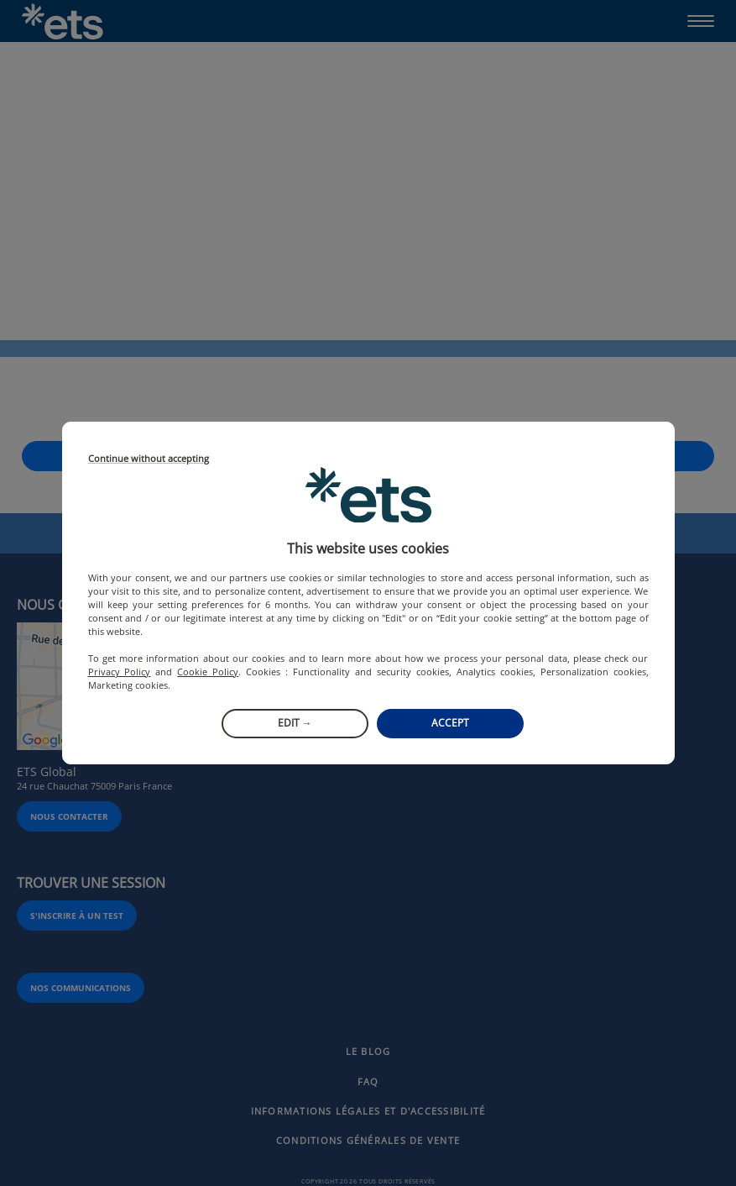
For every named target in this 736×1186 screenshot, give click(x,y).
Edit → (295, 723)
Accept (450, 723)
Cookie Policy (207, 671)
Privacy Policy (119, 671)
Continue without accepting (148, 459)
